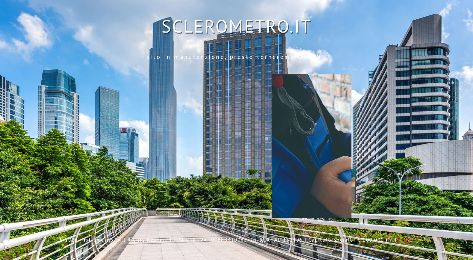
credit (407, 240)
